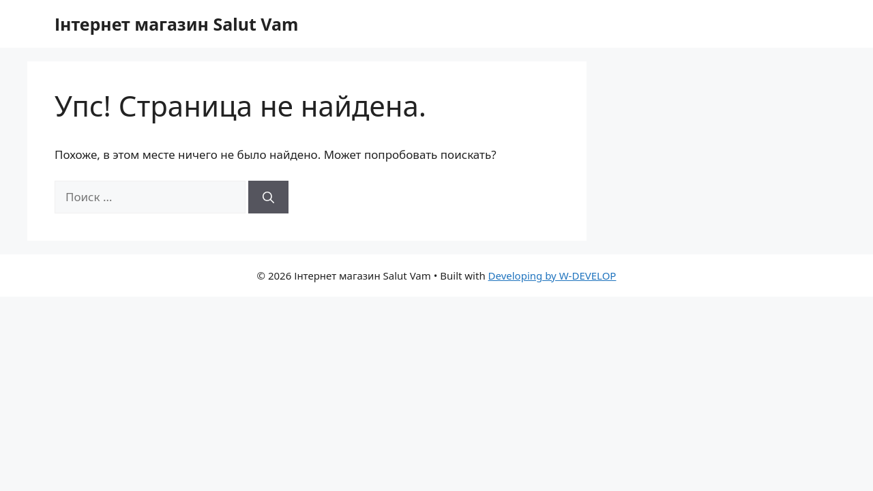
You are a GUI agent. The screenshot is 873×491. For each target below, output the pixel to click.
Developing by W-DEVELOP (552, 275)
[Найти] (268, 197)
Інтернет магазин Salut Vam (176, 23)
